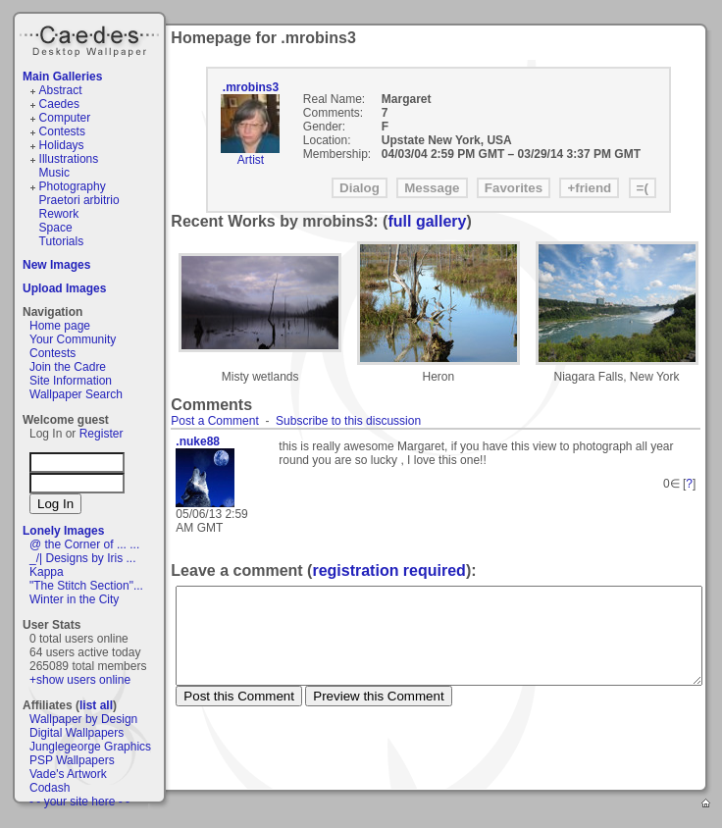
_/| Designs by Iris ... (82, 558)
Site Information (70, 381)
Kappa (46, 572)
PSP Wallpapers (72, 760)
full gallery (426, 221)
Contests (62, 131)
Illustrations (69, 159)
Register (101, 433)
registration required (388, 570)
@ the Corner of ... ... (84, 544)
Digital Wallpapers (76, 733)
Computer (65, 118)
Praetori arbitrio (79, 200)
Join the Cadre (67, 367)
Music (54, 173)
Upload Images (64, 288)
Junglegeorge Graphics (90, 746)
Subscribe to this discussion (348, 421)
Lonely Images (63, 531)
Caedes (91, 38)
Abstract (60, 90)
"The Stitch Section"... (86, 586)
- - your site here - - (79, 801)
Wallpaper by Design (83, 719)
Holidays (61, 145)
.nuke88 (198, 441)
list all (96, 705)
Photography (72, 186)
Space (56, 227)
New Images (56, 265)
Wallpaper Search (76, 394)
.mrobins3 (251, 87)
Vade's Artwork (68, 774)
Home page (59, 326)
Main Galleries (62, 76)
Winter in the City (74, 599)
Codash (49, 788)
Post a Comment (214, 421)
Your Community (72, 339)
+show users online (79, 680)
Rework (59, 214)
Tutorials (61, 241)
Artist (250, 160)
